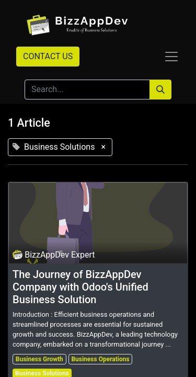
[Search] (160, 89)
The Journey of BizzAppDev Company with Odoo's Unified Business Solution (80, 287)
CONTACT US (48, 56)
